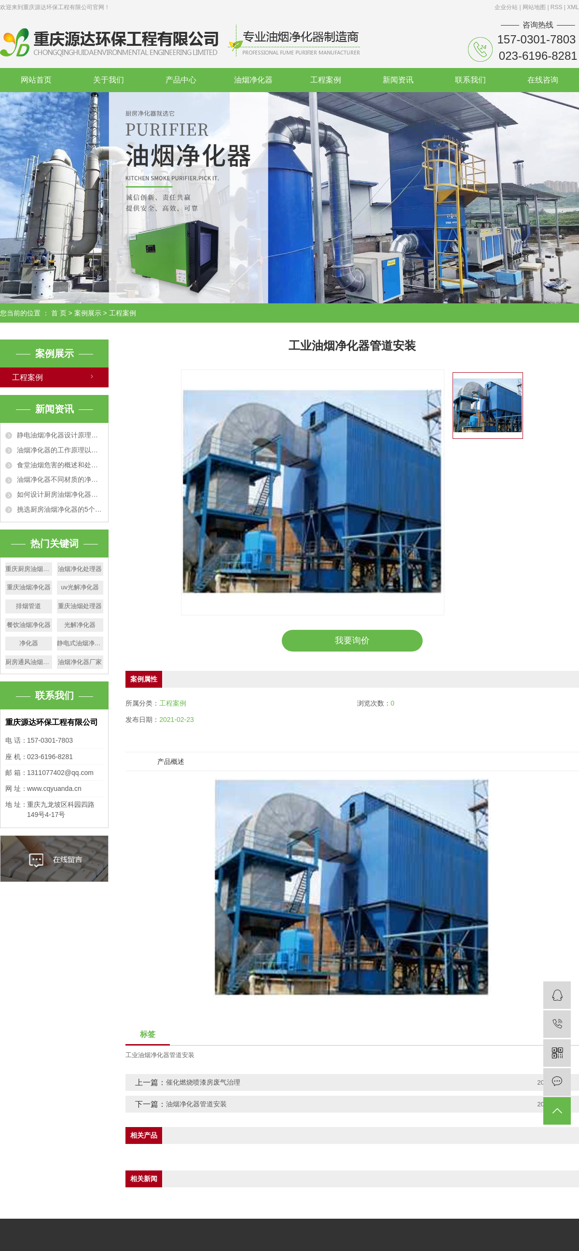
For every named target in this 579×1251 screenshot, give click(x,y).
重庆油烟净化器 (29, 587)
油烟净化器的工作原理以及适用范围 (60, 450)
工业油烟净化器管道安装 (159, 1055)
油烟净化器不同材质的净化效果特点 (60, 479)
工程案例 (325, 80)
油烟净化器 (253, 80)
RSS (557, 7)
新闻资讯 (398, 80)
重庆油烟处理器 (80, 606)
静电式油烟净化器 (80, 643)
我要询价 (352, 640)
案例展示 (87, 313)
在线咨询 (542, 80)
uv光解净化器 (80, 587)
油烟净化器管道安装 (196, 1104)
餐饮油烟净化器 (29, 624)
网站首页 (36, 80)
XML (573, 7)
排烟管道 (28, 606)
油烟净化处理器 (80, 568)
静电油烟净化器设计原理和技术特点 (60, 435)
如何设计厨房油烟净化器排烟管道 (60, 494)
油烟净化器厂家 (80, 662)
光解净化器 (80, 624)
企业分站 (506, 7)
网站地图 (535, 7)
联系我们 (470, 80)
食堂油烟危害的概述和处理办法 (60, 465)
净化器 (28, 643)
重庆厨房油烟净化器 (28, 568)
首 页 (59, 313)
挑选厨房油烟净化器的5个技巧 (60, 509)
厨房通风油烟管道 (28, 662)
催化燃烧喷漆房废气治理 (203, 1082)
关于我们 (108, 80)
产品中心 (180, 80)
